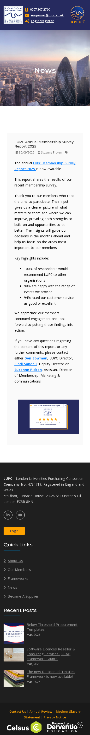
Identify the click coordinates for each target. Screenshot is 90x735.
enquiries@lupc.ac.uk (47, 15)
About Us (15, 560)
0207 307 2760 (40, 9)
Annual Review (41, 711)
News (12, 587)
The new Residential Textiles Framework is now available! (51, 674)
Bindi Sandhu (25, 364)
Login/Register (39, 21)
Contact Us (17, 711)
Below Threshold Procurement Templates (52, 627)
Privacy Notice (55, 717)
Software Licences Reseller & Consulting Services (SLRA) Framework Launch (51, 654)
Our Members (19, 569)
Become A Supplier (23, 596)
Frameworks (18, 578)
